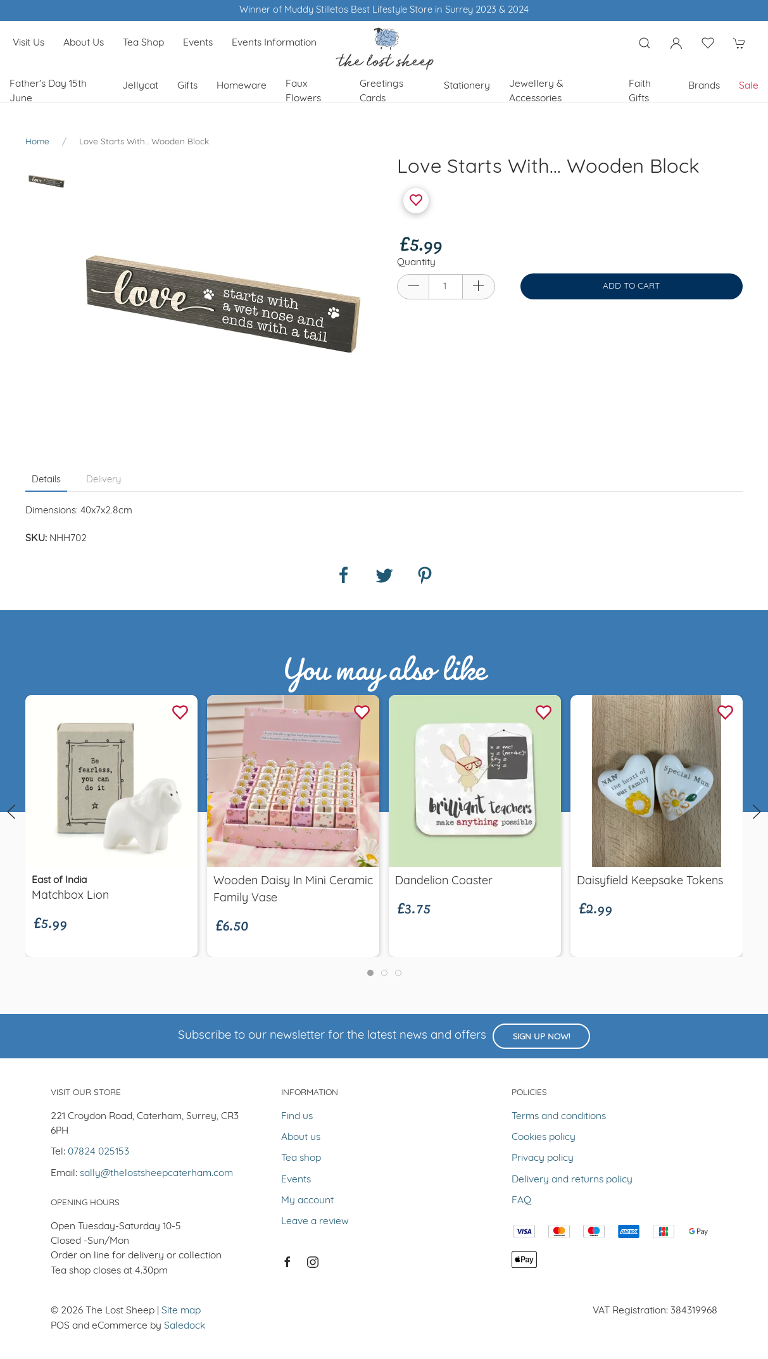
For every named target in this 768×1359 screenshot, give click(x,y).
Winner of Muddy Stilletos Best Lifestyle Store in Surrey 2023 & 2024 (384, 10)
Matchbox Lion (70, 896)
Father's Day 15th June (48, 91)
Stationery (467, 86)
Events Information (274, 43)
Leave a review (315, 1222)
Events (198, 43)
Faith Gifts (640, 91)
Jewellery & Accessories (536, 91)
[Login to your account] (676, 43)
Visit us (28, 43)
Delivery (103, 480)
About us (83, 43)
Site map (181, 1311)
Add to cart (631, 286)
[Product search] (644, 43)
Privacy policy (543, 1158)
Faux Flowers (303, 91)
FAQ (521, 1201)
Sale (749, 86)
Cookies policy (544, 1137)
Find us (297, 1117)
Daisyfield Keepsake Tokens (650, 881)
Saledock (184, 1326)
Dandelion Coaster (444, 881)
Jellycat (140, 86)
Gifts (187, 86)
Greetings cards (381, 91)
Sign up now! (541, 1037)
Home (37, 142)
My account (307, 1201)
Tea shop (143, 43)
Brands (704, 86)
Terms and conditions (559, 1117)
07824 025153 (98, 1152)
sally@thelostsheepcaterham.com (156, 1173)
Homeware (242, 86)
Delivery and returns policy (572, 1180)
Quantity (416, 263)
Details (46, 480)
